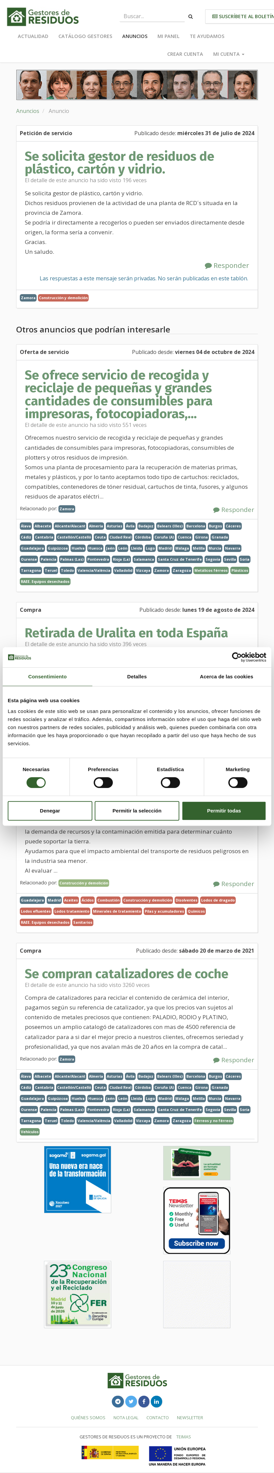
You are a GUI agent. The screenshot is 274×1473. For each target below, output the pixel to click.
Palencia (48, 559)
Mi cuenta (228, 54)
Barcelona (195, 525)
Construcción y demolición (63, 297)
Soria (244, 559)
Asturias (114, 525)
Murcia (215, 548)
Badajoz (145, 525)
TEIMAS (183, 1437)
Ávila (130, 525)
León (122, 548)
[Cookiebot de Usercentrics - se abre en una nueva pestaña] (237, 657)
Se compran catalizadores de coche (126, 974)
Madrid (165, 548)
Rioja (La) (121, 559)
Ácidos (88, 900)
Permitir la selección (137, 810)
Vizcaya (143, 570)
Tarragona (31, 570)
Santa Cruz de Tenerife (180, 559)
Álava (26, 525)
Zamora (28, 297)
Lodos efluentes (36, 911)
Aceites (71, 900)
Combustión (108, 900)
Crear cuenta (185, 54)
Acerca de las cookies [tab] (226, 676)
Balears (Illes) (170, 525)
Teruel (51, 570)
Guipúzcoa (58, 548)
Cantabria (44, 537)
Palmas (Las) (72, 559)
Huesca (95, 548)
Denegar (50, 810)
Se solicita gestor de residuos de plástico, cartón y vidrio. (119, 163)
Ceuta (100, 537)
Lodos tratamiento (71, 911)
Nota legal (125, 1418)
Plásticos (239, 570)
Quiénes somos (88, 1418)
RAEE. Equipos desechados (45, 581)
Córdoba (143, 537)
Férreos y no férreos (213, 1120)
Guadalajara (32, 548)
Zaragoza (182, 570)
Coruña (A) (164, 537)
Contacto (157, 1418)
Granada (220, 537)
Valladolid (123, 570)
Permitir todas (224, 810)
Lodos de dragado (218, 900)
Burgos (215, 525)
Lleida (136, 548)
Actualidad (33, 36)
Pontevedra (98, 559)
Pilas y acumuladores (164, 911)
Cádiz (26, 537)
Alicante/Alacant (70, 525)
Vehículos (30, 1131)
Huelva (78, 548)
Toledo (67, 570)
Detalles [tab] (137, 676)
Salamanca (144, 559)
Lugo (150, 548)
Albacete (43, 525)
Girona (201, 537)
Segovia (212, 559)
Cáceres (233, 525)
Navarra (232, 548)
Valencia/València (94, 570)
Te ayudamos (207, 36)
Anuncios (134, 36)
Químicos (196, 911)
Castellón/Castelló (74, 537)
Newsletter (190, 1418)
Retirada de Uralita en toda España (126, 633)
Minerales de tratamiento (117, 911)
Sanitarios (82, 922)
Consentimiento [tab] (47, 676)
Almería (96, 525)
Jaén (110, 548)
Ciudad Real (120, 537)
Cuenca (184, 537)
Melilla (199, 548)
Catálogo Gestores (85, 36)
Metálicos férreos (211, 570)
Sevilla (230, 559)
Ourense (29, 559)
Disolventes (186, 900)
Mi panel (168, 36)
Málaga (182, 548)
